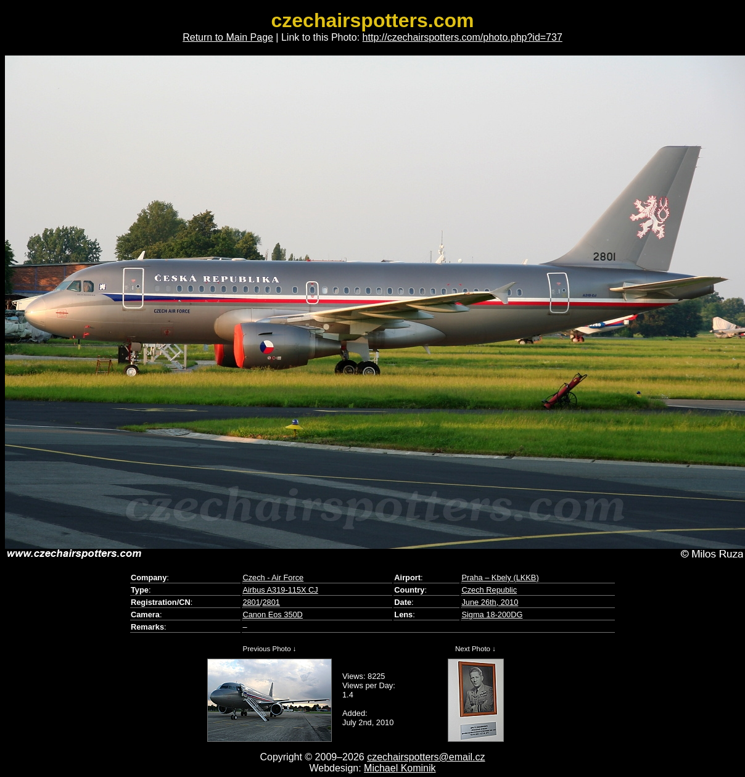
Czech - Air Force (272, 577)
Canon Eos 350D (272, 614)
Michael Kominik (399, 768)
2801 (251, 602)
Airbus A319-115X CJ (280, 589)
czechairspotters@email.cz (426, 757)
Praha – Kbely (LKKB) (499, 577)
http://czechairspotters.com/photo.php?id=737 (462, 37)
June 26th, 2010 (489, 602)
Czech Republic (489, 589)
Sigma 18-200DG (491, 614)
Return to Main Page (228, 37)
